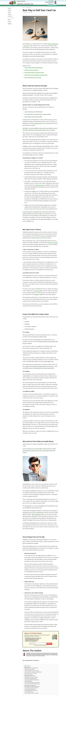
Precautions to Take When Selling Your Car (32, 683)
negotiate (36, 294)
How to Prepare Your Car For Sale (32, 77)
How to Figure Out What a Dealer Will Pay (32, 686)
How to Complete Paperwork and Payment (32, 682)
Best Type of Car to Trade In (31, 70)
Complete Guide (20, 3)
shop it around (38, 290)
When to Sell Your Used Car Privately (33, 67)
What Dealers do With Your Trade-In (31, 690)
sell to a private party (53, 43)
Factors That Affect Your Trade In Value (34, 72)
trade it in (26, 45)
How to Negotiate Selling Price (30, 689)
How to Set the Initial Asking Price (31, 678)
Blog (32, 3)
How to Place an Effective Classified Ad (32, 679)
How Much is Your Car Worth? (30, 675)
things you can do (40, 185)
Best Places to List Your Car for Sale (31, 677)
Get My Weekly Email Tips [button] (52, 5)
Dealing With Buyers (28, 681)
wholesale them (38, 123)
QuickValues (37, 514)
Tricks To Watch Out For (29, 691)
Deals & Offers (27, 3)
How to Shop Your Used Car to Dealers (31, 687)
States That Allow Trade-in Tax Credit (31, 693)
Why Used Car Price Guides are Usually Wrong (35, 75)
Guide (24, 7)
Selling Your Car (28, 7)
